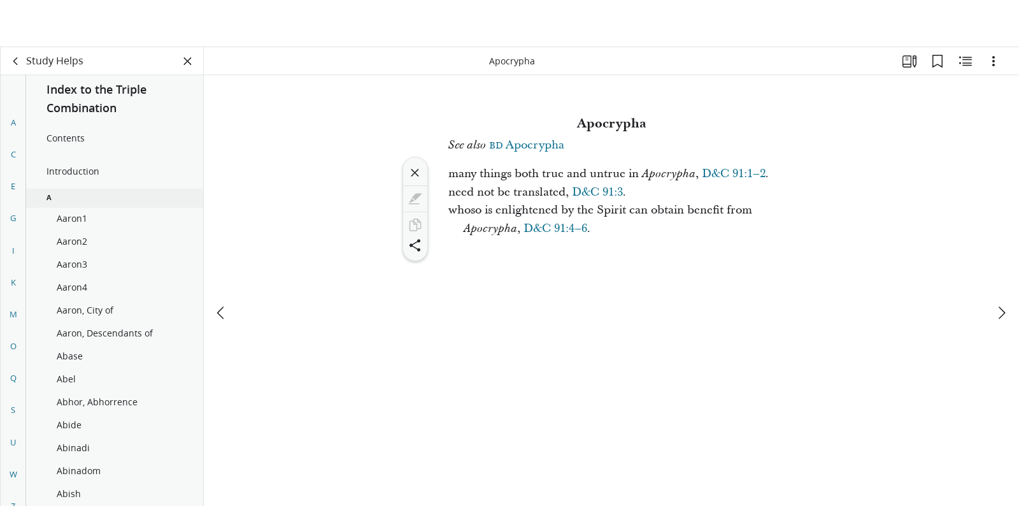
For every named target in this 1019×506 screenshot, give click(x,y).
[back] (16, 61)
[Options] (993, 61)
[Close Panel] (188, 61)
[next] (1001, 265)
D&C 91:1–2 (734, 174)
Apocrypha (526, 145)
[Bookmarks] (937, 61)
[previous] (221, 265)
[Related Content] (965, 61)
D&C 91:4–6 (555, 228)
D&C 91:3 (597, 192)
